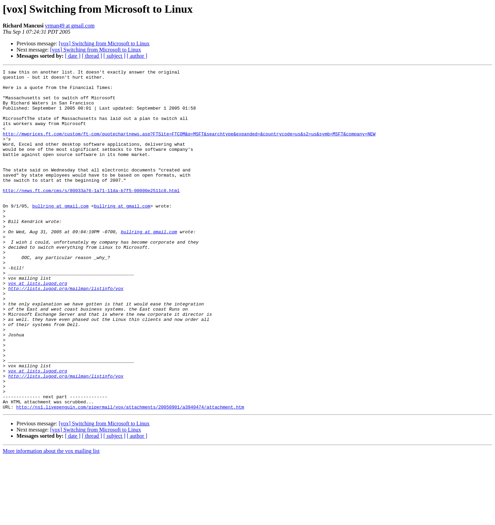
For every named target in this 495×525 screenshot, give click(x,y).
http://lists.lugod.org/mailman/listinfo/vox (65, 332)
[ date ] (72, 56)
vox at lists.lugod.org (37, 326)
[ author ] (137, 56)
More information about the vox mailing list (51, 519)
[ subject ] (114, 56)
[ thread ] (92, 56)
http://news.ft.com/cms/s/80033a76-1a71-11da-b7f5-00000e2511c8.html (91, 215)
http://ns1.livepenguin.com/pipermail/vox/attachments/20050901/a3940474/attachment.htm (130, 475)
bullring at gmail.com (60, 234)
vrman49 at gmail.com (70, 26)
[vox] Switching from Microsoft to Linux (104, 43)
